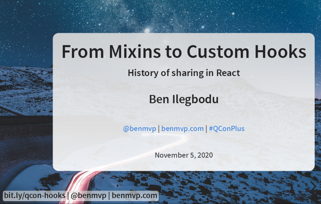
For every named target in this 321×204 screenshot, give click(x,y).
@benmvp (139, 128)
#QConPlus (226, 128)
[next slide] (312, 186)
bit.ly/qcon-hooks (34, 195)
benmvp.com (182, 128)
